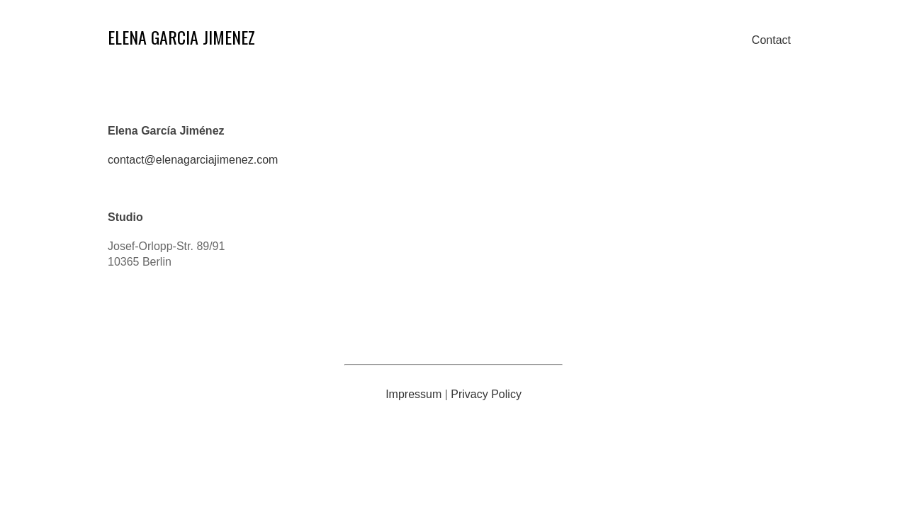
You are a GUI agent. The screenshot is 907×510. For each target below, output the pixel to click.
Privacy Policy (486, 394)
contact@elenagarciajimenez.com (193, 160)
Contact (771, 40)
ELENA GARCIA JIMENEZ (181, 37)
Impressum (413, 394)
